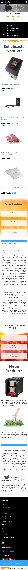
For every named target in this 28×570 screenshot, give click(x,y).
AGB (3, 531)
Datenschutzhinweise (7, 533)
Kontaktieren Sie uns (7, 521)
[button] (18, 2)
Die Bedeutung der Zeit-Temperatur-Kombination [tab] (14, 243)
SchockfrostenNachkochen (14, 231)
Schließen (12, 568)
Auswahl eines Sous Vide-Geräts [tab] (9, 248)
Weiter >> (18, 492)
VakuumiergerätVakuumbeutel (14, 346)
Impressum (4, 534)
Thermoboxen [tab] (5, 444)
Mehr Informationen (21, 568)
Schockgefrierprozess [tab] (7, 245)
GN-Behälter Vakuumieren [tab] (8, 447)
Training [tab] (4, 252)
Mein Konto (4, 528)
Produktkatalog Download (8, 530)
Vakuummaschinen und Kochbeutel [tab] (10, 250)
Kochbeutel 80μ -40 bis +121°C (14, 153)
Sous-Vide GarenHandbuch (14, 222)
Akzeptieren (5, 568)
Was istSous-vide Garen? (14, 213)
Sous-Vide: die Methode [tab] (7, 241)
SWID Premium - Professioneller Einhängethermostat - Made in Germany (11, 83)
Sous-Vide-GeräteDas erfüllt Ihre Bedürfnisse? (14, 337)
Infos (14, 19)
